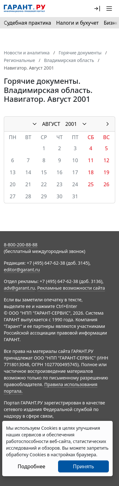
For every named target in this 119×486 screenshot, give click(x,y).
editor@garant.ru (22, 270)
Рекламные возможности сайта (71, 288)
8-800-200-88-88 (20, 245)
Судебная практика (27, 22)
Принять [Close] (83, 466)
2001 (71, 123)
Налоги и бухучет (77, 22)
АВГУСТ (51, 123)
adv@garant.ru (19, 288)
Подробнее (31, 466)
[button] (97, 9)
